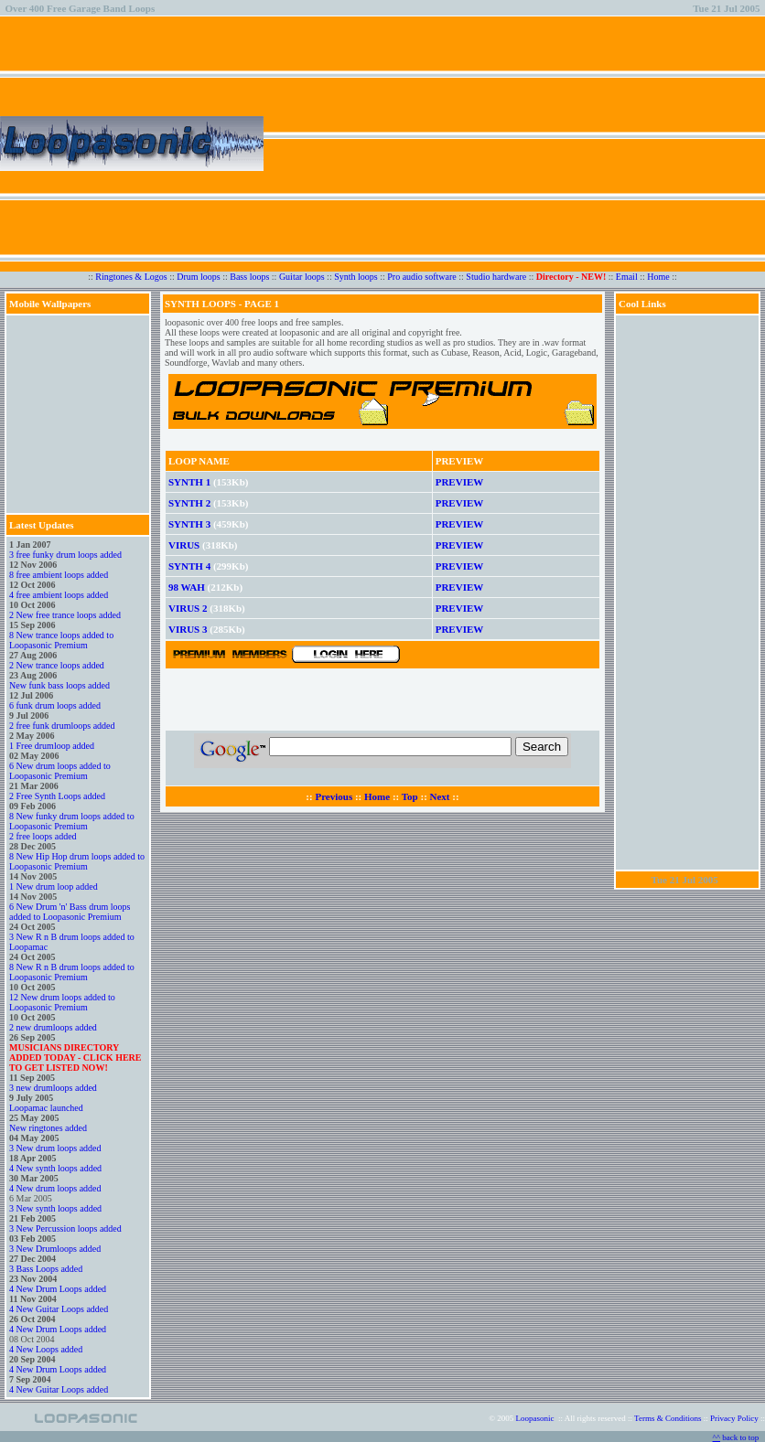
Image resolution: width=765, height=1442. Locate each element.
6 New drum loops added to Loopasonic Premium (60, 771)
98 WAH (186, 587)
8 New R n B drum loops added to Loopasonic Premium (72, 972)
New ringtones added (48, 1128)
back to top (739, 1437)
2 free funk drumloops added (62, 726)
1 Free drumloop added (51, 746)
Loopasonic (535, 1418)
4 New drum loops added (55, 1188)
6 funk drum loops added (55, 705)
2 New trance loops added (56, 665)
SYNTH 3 (189, 523)
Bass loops (249, 277)
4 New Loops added (45, 1349)
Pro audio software (422, 277)
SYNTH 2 (189, 502)
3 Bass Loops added (45, 1269)
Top (410, 796)
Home (658, 277)
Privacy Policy (734, 1418)
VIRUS (183, 544)
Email (627, 277)
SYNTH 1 (189, 481)
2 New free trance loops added (65, 615)
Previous (333, 796)
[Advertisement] (503, 144)
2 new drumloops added (53, 1027)
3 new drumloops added (53, 1088)
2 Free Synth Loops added (57, 796)
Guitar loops (302, 277)
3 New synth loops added (55, 1208)
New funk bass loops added (59, 685)
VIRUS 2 (187, 608)
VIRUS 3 (187, 629)
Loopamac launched (46, 1108)
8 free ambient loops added (58, 575)
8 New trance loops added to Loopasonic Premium (61, 640)
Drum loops (199, 277)
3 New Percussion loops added (65, 1228)
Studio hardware (496, 277)
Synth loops (356, 277)
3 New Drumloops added (55, 1249)
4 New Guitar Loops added (58, 1309)
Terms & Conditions (667, 1418)
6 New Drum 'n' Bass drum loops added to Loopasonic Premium (70, 912)
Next (440, 796)
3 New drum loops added (55, 1148)
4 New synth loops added (55, 1168)
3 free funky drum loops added (65, 555)
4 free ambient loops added (58, 595)
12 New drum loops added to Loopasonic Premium (62, 1002)
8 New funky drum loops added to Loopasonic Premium (72, 821)
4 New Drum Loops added (57, 1289)
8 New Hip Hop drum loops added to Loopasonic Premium (77, 861)
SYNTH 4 (189, 566)
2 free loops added (43, 836)
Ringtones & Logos (131, 277)
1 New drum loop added (53, 886)
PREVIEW (460, 481)
